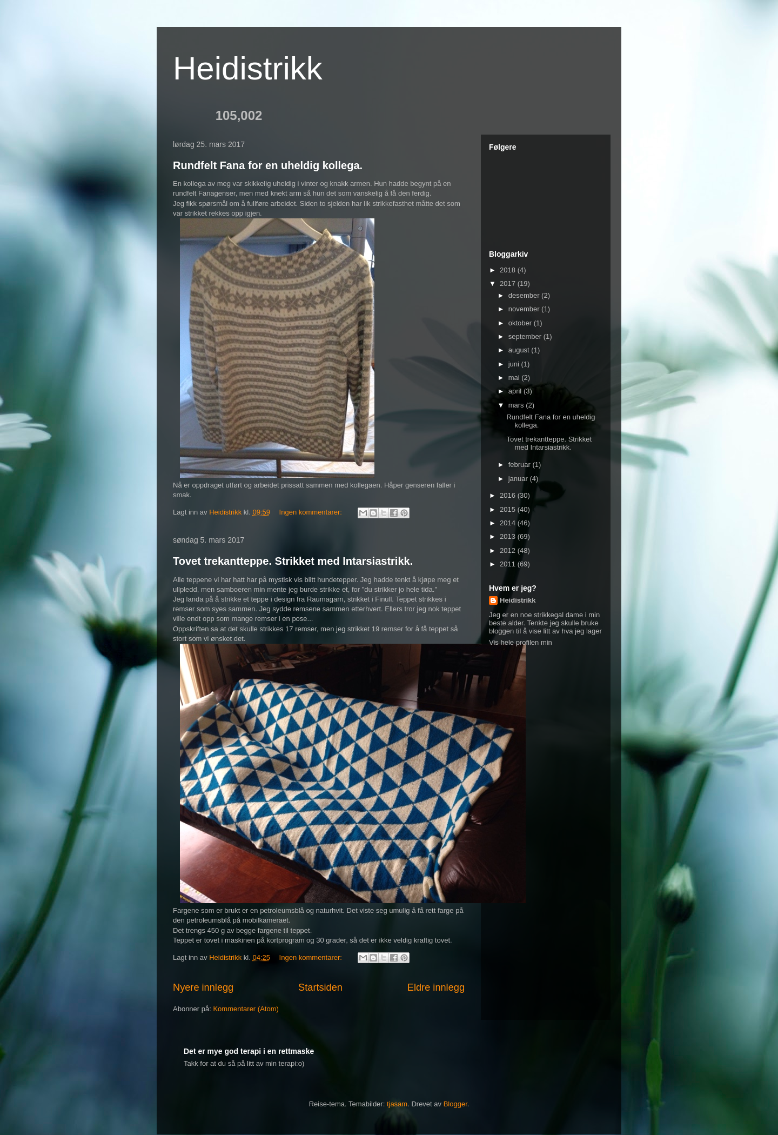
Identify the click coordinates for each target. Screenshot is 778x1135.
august (520, 350)
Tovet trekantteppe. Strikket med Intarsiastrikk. (293, 561)
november (524, 309)
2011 (509, 564)
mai (515, 377)
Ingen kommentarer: (311, 512)
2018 (509, 270)
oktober (521, 323)
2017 (509, 283)
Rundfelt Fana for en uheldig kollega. (268, 165)
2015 (509, 509)
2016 (509, 495)
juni (514, 364)
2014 (509, 523)
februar (520, 464)
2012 (509, 550)
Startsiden (320, 987)
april (516, 391)
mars (517, 405)
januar (519, 479)
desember (524, 295)
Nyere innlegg (203, 987)
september (526, 336)
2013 (509, 536)
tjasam (397, 1104)
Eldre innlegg (436, 987)
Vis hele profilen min (520, 642)
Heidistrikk (248, 68)
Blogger (455, 1104)
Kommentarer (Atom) (245, 1009)
